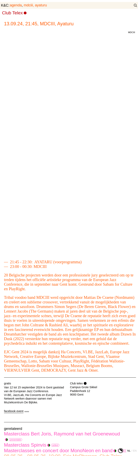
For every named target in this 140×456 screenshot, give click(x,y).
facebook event (14, 411)
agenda (16, 5)
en (135, 450)
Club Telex (12, 12)
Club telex (76, 383)
